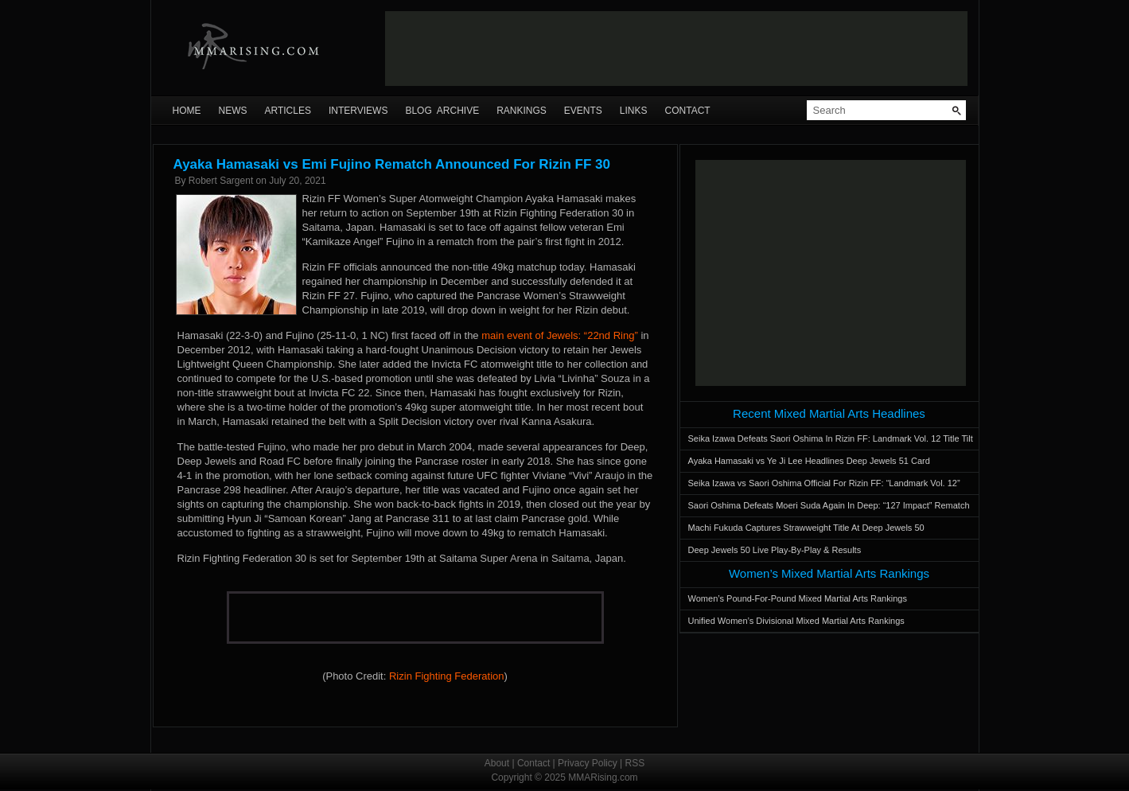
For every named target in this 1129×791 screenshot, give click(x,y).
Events (583, 110)
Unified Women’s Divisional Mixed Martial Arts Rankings (796, 620)
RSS (635, 763)
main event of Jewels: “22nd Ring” (559, 335)
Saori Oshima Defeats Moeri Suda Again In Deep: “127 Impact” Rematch (829, 505)
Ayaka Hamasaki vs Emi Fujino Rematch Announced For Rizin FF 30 (392, 164)
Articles (288, 110)
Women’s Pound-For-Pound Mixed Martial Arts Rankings (797, 598)
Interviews (358, 110)
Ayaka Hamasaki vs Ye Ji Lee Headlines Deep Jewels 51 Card (809, 461)
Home (187, 110)
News (233, 110)
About (497, 763)
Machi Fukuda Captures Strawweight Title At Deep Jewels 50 (806, 527)
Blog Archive (442, 110)
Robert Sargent (221, 180)
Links (634, 110)
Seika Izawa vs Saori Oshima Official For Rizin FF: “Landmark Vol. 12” (824, 483)
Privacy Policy (587, 763)
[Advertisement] (676, 48)
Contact (687, 110)
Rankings (521, 110)
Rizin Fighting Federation (446, 676)
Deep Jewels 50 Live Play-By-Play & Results (775, 550)
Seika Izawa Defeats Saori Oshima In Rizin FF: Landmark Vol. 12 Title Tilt (830, 438)
